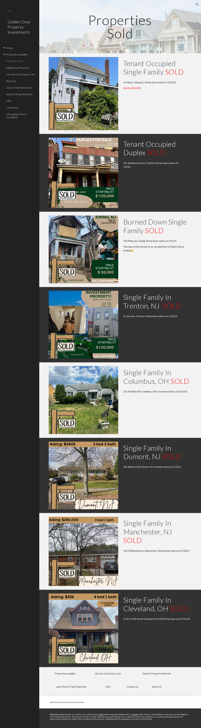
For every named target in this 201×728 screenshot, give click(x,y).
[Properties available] (65, 673)
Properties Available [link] (17, 54)
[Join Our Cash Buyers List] (107, 673)
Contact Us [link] (12, 107)
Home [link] (9, 47)
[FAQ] (108, 686)
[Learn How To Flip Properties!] (71, 686)
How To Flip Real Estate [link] (19, 87)
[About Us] (156, 686)
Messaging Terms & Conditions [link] (16, 116)
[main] (120, 26)
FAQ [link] (8, 100)
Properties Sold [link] (14, 61)
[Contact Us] (132, 686)
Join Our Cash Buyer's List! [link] (20, 74)
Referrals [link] (11, 81)
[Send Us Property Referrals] (156, 673)
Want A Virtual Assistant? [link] (19, 94)
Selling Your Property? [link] (18, 67)
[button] (197, 4)
